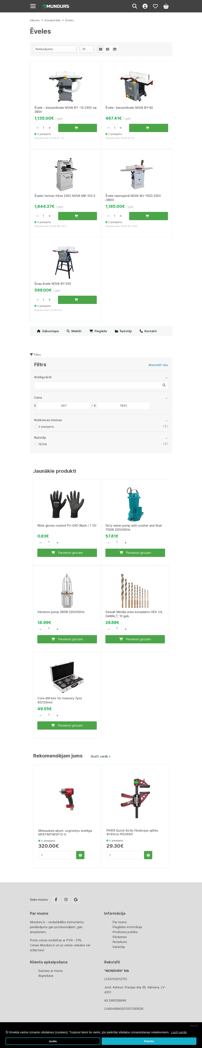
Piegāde (98, 331)
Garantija (118, 947)
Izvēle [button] (53, 1041)
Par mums (119, 922)
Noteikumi (119, 942)
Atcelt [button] (194, 1025)
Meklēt (74, 331)
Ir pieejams (46, 427)
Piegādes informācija (127, 927)
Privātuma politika (125, 932)
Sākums (35, 20)
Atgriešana (45, 976)
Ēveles (69, 20)
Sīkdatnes (119, 937)
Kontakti (148, 331)
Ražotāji (123, 331)
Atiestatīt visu (158, 365)
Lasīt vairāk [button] (179, 1032)
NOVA (43, 444)
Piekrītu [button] (149, 1041)
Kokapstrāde (52, 20)
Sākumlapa (48, 331)
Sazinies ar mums (50, 971)
